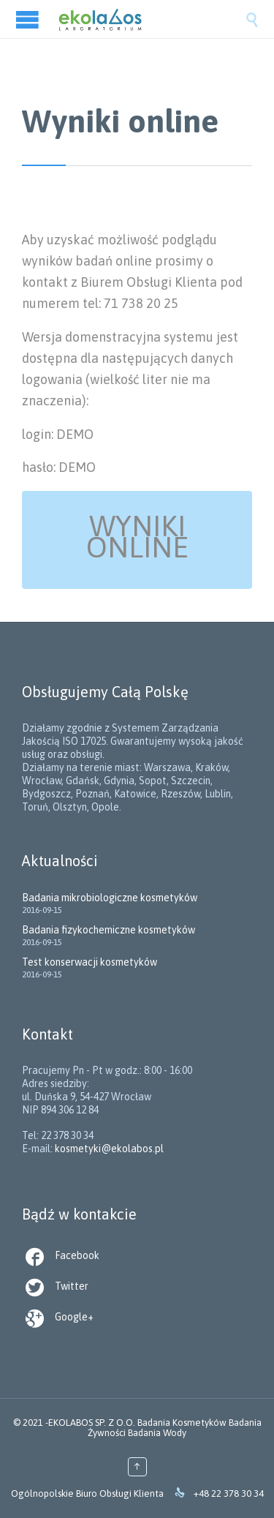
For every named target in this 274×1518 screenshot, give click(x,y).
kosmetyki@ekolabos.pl (109, 1148)
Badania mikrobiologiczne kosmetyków (109, 897)
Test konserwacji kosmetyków (89, 962)
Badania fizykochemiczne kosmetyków (108, 930)
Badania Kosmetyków (182, 1422)
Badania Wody (157, 1432)
